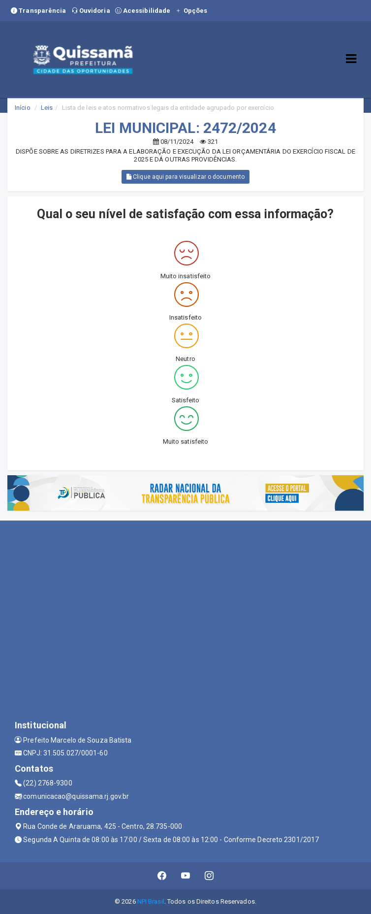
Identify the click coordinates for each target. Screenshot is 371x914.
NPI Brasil (150, 901)
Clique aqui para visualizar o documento (185, 176)
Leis (47, 107)
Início (23, 107)
